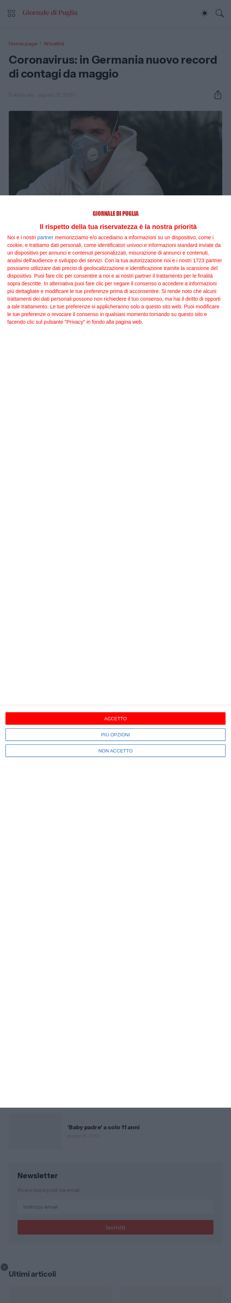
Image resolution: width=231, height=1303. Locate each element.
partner (45, 237)
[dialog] (115, 651)
